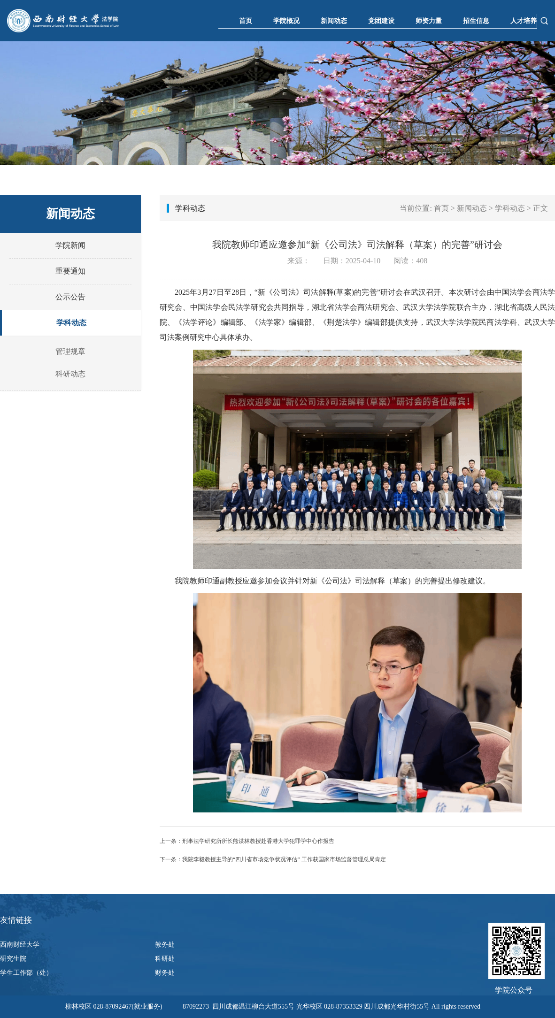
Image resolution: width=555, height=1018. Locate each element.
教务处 (165, 944)
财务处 (165, 972)
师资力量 (429, 20)
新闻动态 (334, 20)
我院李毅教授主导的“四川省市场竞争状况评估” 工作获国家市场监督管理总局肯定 (284, 859)
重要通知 (70, 271)
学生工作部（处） (26, 972)
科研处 (165, 958)
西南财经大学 (19, 944)
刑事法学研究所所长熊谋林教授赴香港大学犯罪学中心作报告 (258, 841)
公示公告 (70, 297)
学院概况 (286, 20)
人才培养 (523, 20)
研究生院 (13, 958)
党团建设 (381, 20)
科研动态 (70, 374)
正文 (540, 208)
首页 (245, 20)
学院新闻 (70, 245)
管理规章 (70, 351)
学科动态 (71, 323)
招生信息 (476, 20)
